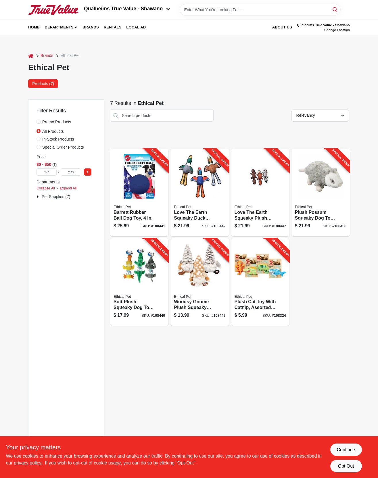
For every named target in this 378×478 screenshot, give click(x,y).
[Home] (30, 56)
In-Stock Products (58, 139)
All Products (53, 131)
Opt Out (346, 466)
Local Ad (136, 27)
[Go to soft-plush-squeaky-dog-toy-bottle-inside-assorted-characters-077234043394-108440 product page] (139, 282)
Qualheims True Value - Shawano (127, 8)
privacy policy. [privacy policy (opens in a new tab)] (28, 462)
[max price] (71, 172)
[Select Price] (87, 172)
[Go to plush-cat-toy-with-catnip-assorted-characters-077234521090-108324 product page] (260, 282)
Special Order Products (63, 147)
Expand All (68, 188)
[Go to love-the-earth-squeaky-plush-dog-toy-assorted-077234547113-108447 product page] (260, 192)
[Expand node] (38, 196)
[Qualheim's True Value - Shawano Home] (54, 10)
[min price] (47, 172)
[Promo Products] (39, 122)
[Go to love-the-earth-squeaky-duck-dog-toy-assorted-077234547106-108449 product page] (199, 192)
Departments (59, 27)
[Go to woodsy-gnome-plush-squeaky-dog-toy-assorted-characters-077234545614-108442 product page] (199, 282)
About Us (282, 27)
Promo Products (56, 121)
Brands (90, 27)
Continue (346, 449)
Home (34, 27)
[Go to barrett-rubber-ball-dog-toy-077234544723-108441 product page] (139, 192)
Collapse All (46, 188)
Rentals (113, 27)
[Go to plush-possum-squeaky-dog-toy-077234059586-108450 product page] (320, 192)
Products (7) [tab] (43, 83)
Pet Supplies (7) (56, 196)
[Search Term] (260, 10)
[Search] (335, 9)
